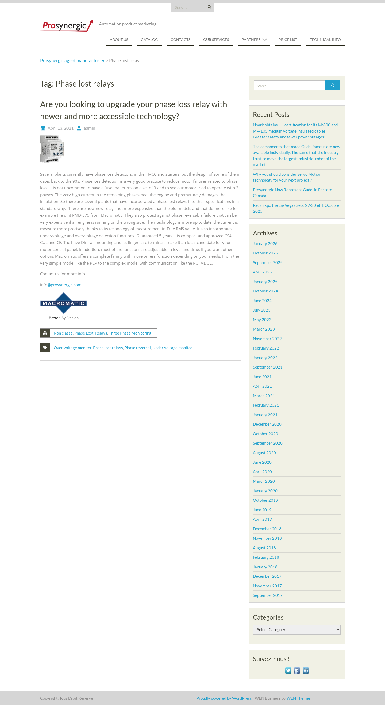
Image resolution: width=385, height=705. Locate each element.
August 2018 (264, 547)
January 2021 (265, 414)
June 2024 (262, 300)
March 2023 (264, 329)
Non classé (63, 333)
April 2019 (262, 519)
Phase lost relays (108, 347)
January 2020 (265, 490)
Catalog (149, 39)
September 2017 (268, 595)
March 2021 (264, 395)
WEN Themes (299, 698)
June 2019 (262, 509)
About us (119, 39)
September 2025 (268, 262)
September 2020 (268, 443)
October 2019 (265, 500)
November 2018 (267, 538)
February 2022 (266, 348)
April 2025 (262, 271)
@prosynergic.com (64, 284)
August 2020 (264, 452)
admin (89, 127)
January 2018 (265, 566)
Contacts (180, 39)
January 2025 (265, 281)
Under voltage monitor (172, 347)
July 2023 (262, 310)
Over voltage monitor (72, 347)
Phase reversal (138, 347)
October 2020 (265, 433)
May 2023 (262, 319)
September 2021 (268, 367)
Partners (251, 39)
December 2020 (267, 424)
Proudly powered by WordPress (224, 698)
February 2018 (266, 557)
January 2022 (265, 357)
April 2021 (262, 386)
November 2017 (267, 585)
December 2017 (267, 576)
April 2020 (262, 471)
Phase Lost (84, 333)
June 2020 (262, 462)
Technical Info (325, 39)
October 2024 (265, 290)
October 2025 (265, 252)
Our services (216, 39)
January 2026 (265, 243)
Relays (101, 333)
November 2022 (267, 338)
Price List (288, 39)
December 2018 (267, 528)
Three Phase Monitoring (130, 333)
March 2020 (264, 481)
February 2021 (266, 405)
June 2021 (262, 376)
